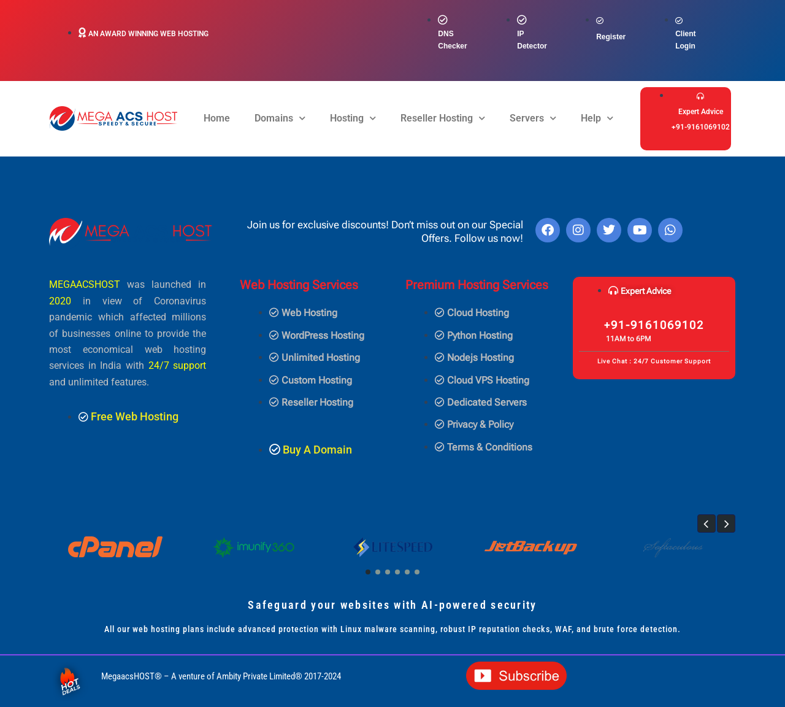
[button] (706, 523)
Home (217, 118)
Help (597, 118)
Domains (280, 118)
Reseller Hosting (442, 118)
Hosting (353, 118)
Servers (533, 118)
